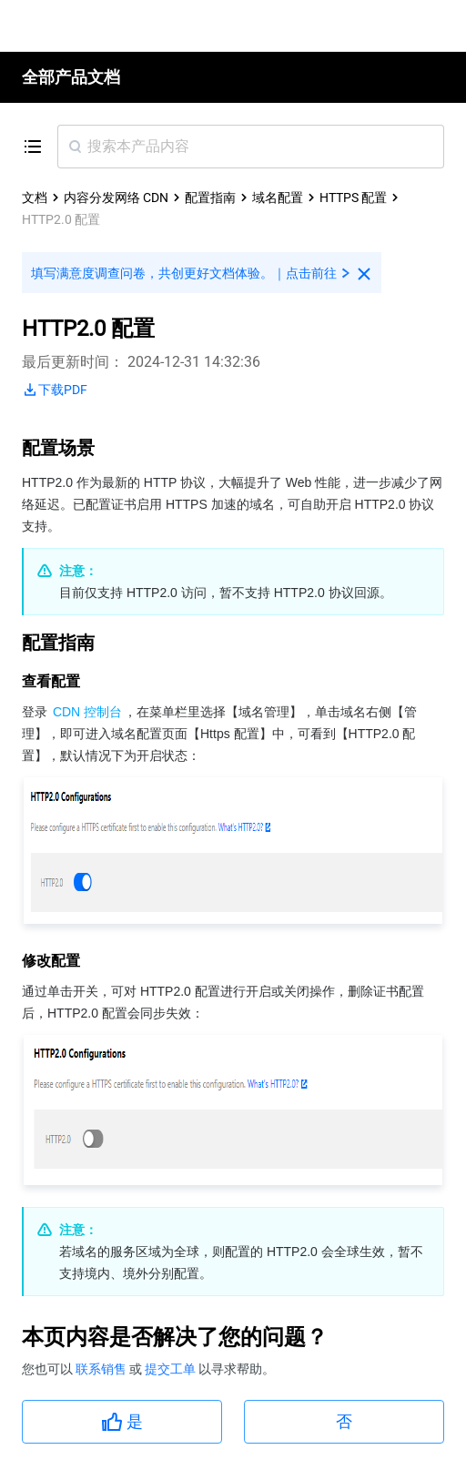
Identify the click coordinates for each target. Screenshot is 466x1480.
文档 (34, 197)
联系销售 (102, 1369)
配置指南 (210, 197)
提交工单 (171, 1369)
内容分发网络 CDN (116, 197)
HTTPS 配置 (353, 197)
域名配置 (277, 197)
